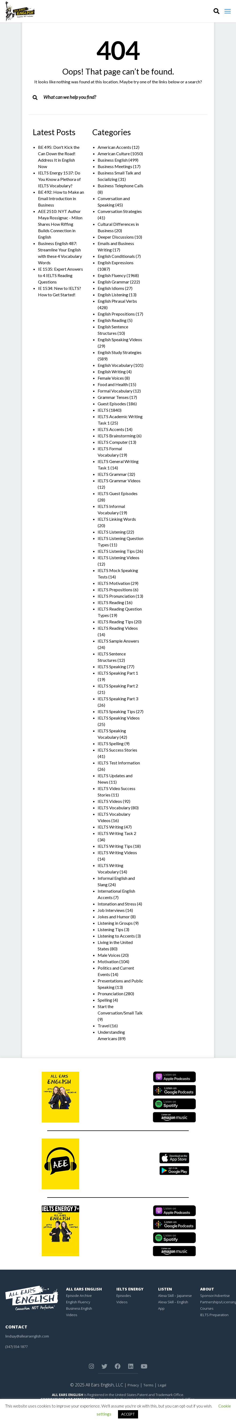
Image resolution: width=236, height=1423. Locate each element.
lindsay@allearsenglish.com (27, 1336)
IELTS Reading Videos (118, 628)
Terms (148, 1385)
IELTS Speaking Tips (116, 711)
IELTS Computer (113, 442)
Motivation (108, 961)
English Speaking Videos (120, 339)
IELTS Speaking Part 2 (118, 685)
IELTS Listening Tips (116, 551)
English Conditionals (116, 256)
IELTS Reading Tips (115, 621)
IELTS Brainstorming (117, 435)
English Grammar (113, 281)
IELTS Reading (111, 602)
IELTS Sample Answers (118, 640)
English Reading (112, 320)
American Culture (114, 153)
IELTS (103, 410)
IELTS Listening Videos (118, 557)
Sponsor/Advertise (215, 1295)
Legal (162, 1385)
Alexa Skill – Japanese (175, 1295)
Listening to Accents (116, 935)
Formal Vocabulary (115, 390)
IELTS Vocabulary (114, 807)
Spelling (105, 999)
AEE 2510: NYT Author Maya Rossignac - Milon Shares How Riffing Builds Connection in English (60, 224)
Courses (206, 1308)
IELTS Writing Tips (115, 846)
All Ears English (84, 1289)
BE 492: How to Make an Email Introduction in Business (61, 198)
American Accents (114, 147)
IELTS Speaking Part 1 (118, 672)
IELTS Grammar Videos (119, 480)
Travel (103, 1025)
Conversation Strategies (120, 211)
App (161, 1308)
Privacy (133, 1385)
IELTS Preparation (214, 1314)
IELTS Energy (129, 1289)
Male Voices (109, 955)
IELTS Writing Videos (117, 852)
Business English (113, 159)
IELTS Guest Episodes (118, 493)
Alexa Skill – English (173, 1302)
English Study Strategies (120, 352)
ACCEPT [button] (128, 1414)
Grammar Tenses (113, 397)
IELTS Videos (110, 801)
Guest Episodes (112, 403)
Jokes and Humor (114, 916)
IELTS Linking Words (117, 519)
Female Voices (111, 377)
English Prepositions (116, 313)
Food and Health (113, 384)
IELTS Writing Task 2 (117, 833)
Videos (71, 1314)
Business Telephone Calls (120, 185)
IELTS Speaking (112, 666)
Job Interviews (111, 910)
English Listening (113, 294)
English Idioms (111, 288)
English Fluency (112, 275)
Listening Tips (110, 929)
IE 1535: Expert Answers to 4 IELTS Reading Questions (60, 275)
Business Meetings (115, 166)
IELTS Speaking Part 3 (118, 698)
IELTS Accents (111, 429)
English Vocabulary (115, 365)
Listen (165, 1289)
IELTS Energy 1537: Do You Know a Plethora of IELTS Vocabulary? (59, 179)
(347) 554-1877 (16, 1346)
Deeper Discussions (116, 236)
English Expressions (116, 262)
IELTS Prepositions (115, 589)
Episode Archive (79, 1295)
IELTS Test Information (119, 762)
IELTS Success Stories (117, 749)
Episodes (123, 1295)
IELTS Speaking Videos (119, 717)
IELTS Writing (110, 826)
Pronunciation (110, 993)
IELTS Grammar (112, 474)
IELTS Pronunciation (116, 595)
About (207, 1289)
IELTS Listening (112, 531)
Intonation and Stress (117, 903)
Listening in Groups (115, 923)
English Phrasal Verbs (117, 301)
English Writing (112, 371)
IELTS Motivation (114, 583)
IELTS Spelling (111, 743)
